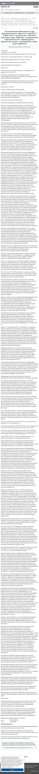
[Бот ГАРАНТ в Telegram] (10, 3)
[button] (34, 3)
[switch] (3, 9)
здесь (29, 47)
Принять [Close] (12, 770)
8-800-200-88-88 (34, 771)
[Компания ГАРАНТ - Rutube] (14, 3)
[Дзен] (3, 3)
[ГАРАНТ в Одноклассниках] (12, 3)
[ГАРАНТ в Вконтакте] (1, 3)
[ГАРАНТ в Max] (5, 3)
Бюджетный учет (8, 13)
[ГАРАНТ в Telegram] (7, 3)
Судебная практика (19, 13)
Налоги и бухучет (30, 13)
